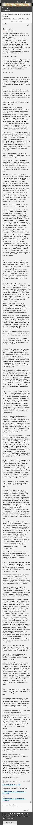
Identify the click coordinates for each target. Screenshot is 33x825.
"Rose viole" (5, 16)
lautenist (5, 23)
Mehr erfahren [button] (11, 818)
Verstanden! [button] (9, 823)
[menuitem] (5, 2)
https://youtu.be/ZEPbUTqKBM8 (11, 784)
